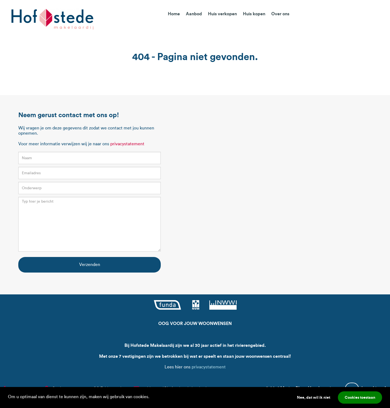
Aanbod (194, 13)
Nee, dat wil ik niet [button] (313, 397)
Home (174, 13)
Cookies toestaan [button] (360, 397)
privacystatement (127, 143)
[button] (151, 397)
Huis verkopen (222, 13)
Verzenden (89, 264)
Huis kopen (254, 13)
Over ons (280, 13)
